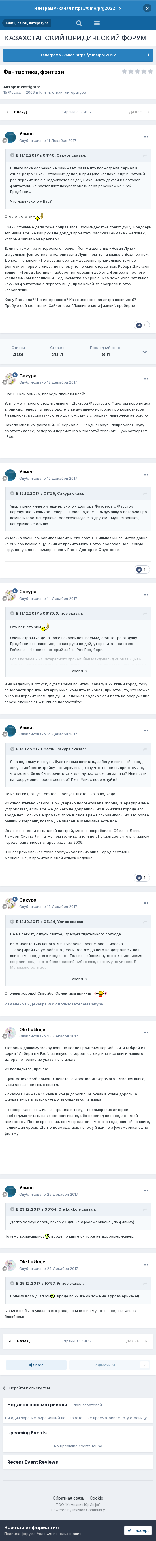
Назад (20, 112)
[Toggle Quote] (12, 155)
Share (36, 1365)
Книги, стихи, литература (62, 92)
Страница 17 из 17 (77, 112)
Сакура (64, 155)
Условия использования (59, 1533)
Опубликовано (47, 140)
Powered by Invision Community (78, 1510)
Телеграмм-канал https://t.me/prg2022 (74, 8)
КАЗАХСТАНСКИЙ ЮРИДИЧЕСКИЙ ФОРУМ (75, 38)
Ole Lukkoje (32, 1029)
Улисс (26, 133)
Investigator (28, 86)
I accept (138, 1530)
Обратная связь (68, 1498)
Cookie (96, 1498)
